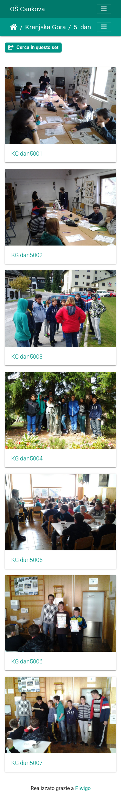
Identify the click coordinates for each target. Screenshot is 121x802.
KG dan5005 (27, 560)
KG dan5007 (27, 763)
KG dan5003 (27, 356)
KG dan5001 (27, 153)
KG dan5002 (27, 255)
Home (13, 27)
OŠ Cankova (27, 9)
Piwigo (83, 788)
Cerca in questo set (33, 47)
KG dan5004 (27, 458)
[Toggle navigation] (104, 9)
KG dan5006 (27, 661)
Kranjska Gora (45, 27)
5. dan (82, 27)
